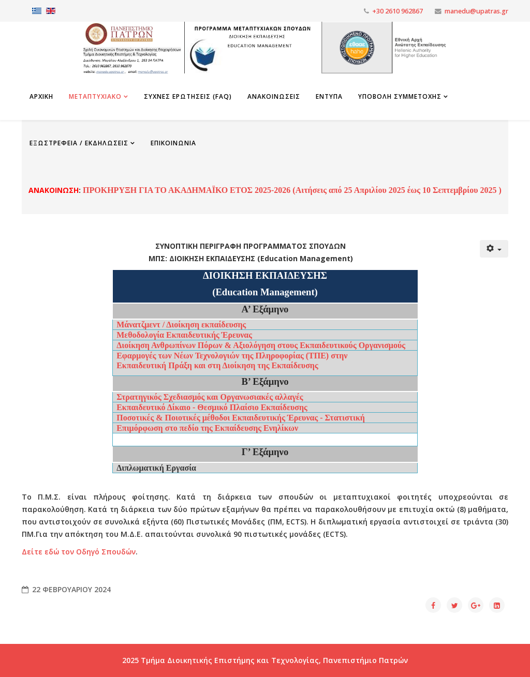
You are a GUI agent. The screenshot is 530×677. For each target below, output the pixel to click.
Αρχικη (41, 96)
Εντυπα (329, 96)
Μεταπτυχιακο (95, 96)
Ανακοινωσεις (273, 96)
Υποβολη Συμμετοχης (399, 96)
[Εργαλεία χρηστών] (494, 249)
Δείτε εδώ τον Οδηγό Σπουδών (79, 551)
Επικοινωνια (173, 143)
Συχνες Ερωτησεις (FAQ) (188, 96)
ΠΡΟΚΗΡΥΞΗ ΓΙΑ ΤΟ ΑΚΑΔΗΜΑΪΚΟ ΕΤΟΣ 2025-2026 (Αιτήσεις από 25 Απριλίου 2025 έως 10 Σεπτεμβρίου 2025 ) (291, 190)
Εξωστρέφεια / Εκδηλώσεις (79, 143)
